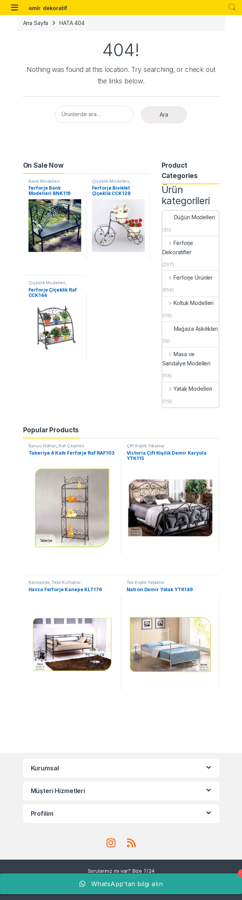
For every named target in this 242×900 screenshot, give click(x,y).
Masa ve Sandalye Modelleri (186, 359)
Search (232, 7)
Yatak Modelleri (187, 388)
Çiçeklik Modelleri (110, 181)
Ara (164, 114)
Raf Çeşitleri (71, 445)
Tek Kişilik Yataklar (145, 582)
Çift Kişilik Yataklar (146, 445)
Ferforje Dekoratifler (178, 247)
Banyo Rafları (42, 445)
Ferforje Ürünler (187, 277)
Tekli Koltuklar (66, 582)
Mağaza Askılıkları (190, 328)
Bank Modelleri (44, 181)
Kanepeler (39, 582)
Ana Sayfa (35, 23)
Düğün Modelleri (188, 217)
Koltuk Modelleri (188, 303)
